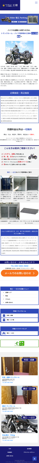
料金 (6, 296)
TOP (10, 448)
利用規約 (9, 452)
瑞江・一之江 (10, 333)
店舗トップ (8, 292)
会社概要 (29, 448)
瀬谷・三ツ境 (10, 319)
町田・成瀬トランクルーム (11, 377)
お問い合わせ (9, 302)
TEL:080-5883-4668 (19, 265)
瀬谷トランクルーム (8, 406)
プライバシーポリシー (29, 452)
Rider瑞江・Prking (8, 435)
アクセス (7, 299)
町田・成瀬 (10, 315)
